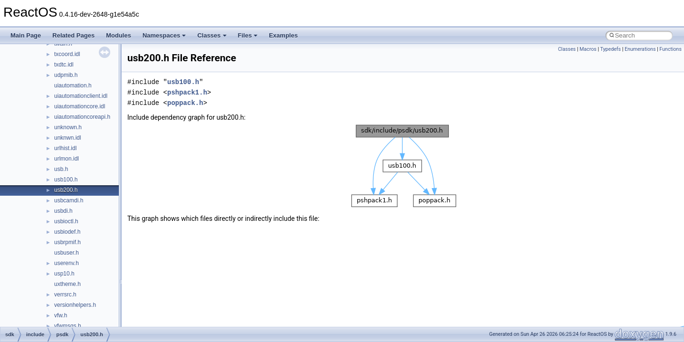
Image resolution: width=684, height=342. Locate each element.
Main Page (25, 35)
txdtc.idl (64, 64)
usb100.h (65, 179)
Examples (283, 35)
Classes (211, 35)
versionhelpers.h (75, 305)
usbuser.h (66, 252)
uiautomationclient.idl (80, 96)
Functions (670, 49)
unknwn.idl (67, 137)
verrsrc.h (65, 294)
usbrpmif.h (67, 242)
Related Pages (73, 35)
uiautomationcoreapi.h (82, 117)
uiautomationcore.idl (79, 106)
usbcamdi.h (68, 200)
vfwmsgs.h (67, 326)
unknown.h (68, 127)
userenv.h (66, 263)
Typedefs (610, 49)
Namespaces (164, 35)
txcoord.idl (67, 54)
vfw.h (60, 315)
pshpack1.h (187, 92)
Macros (588, 49)
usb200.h (65, 190)
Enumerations (640, 49)
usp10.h (64, 273)
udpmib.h (65, 75)
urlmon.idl (66, 158)
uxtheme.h (67, 284)
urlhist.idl (65, 148)
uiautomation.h (73, 85)
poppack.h (185, 102)
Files (248, 35)
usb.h (61, 169)
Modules (118, 35)
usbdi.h (63, 211)
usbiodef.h (67, 231)
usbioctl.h (66, 221)
